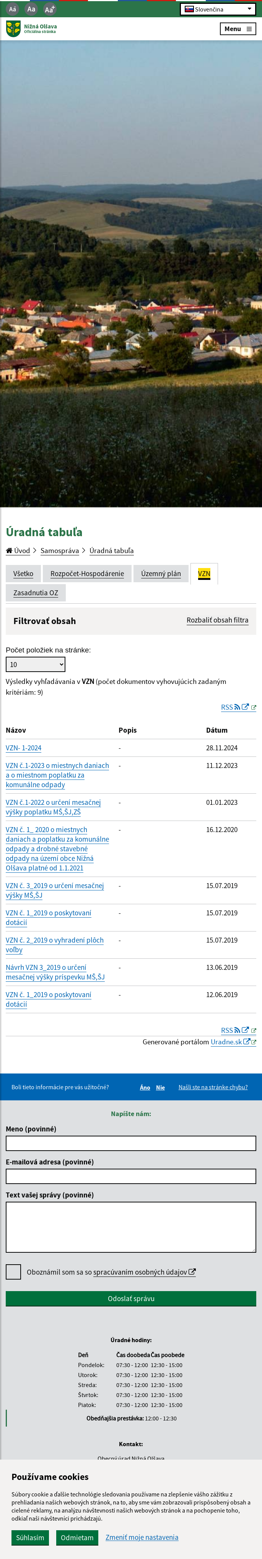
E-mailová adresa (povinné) (50, 1161)
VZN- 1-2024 (23, 747)
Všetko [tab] (23, 573)
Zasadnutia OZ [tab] (35, 592)
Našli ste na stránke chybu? (213, 1087)
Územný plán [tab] (161, 573)
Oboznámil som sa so (111, 1272)
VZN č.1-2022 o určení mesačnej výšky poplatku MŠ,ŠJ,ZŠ (53, 807)
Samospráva (60, 550)
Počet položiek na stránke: (48, 650)
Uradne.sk (231, 1041)
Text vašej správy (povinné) (50, 1194)
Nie (161, 1087)
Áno (146, 1087)
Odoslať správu (131, 1298)
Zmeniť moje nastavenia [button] (142, 1537)
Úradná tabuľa (112, 550)
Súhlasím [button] (30, 1537)
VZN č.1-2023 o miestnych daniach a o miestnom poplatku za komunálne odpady (57, 775)
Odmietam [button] (77, 1537)
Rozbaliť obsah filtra (218, 619)
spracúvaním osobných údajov (144, 1272)
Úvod (18, 550)
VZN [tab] (204, 573)
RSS (236, 707)
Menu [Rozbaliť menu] (238, 28)
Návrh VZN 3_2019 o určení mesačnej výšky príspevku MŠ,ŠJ (55, 972)
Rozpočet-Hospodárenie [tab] (87, 573)
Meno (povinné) (31, 1128)
